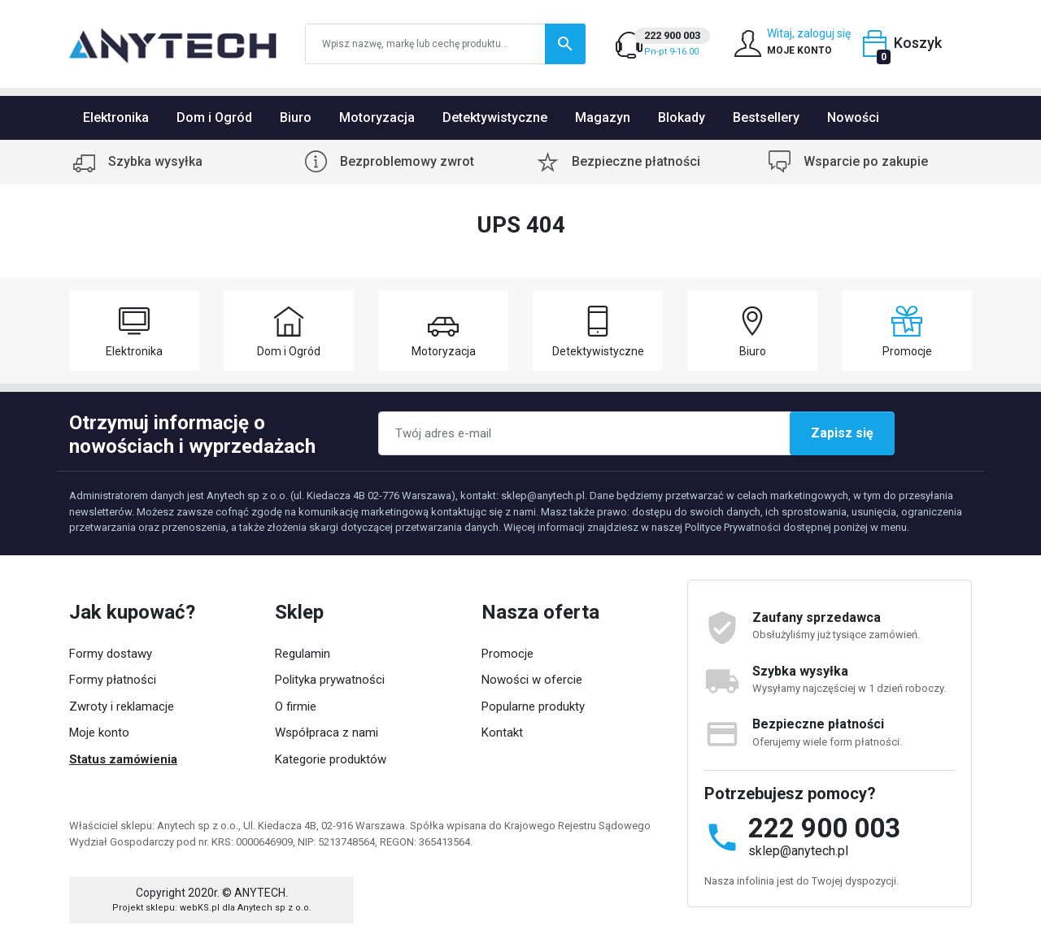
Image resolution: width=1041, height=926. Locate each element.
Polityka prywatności (330, 679)
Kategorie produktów (330, 759)
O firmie (295, 706)
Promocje (507, 653)
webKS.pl (200, 887)
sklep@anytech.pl (798, 851)
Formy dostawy (110, 653)
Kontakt (502, 732)
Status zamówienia (123, 759)
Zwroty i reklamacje (121, 706)
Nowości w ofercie (531, 679)
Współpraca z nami (326, 732)
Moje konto (99, 732)
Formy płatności (112, 679)
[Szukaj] (445, 44)
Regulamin (302, 653)
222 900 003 (824, 828)
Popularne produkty (533, 706)
